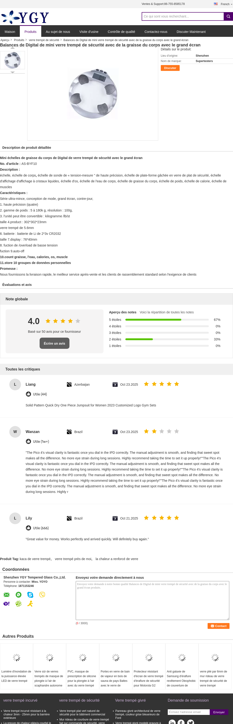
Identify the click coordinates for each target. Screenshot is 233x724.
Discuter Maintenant (191, 32)
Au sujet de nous (58, 32)
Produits (30, 32)
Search (228, 16)
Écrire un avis (54, 343)
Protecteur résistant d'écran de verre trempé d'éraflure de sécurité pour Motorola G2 (148, 678)
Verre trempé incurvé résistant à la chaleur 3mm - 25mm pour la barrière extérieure (26, 714)
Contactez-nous (155, 32)
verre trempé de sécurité (44, 40)
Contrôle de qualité (121, 32)
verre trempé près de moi (73, 559)
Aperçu (4, 40)
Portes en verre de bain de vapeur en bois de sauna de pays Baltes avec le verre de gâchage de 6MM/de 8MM (115, 683)
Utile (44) (40, 394)
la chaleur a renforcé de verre (117, 559)
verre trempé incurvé (20, 700)
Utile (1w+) (41, 442)
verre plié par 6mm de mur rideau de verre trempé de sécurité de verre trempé (213, 678)
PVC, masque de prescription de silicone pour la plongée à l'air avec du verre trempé (82, 678)
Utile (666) (41, 528)
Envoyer (219, 712)
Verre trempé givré (130, 700)
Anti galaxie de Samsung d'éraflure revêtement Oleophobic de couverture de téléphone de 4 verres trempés (181, 683)
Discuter (170, 68)
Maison (10, 32)
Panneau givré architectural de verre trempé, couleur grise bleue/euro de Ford (137, 714)
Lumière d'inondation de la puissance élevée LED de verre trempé (16, 676)
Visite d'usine (89, 32)
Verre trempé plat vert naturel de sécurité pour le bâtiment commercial (82, 712)
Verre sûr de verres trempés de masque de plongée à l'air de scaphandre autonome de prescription (48, 681)
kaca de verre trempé (35, 559)
